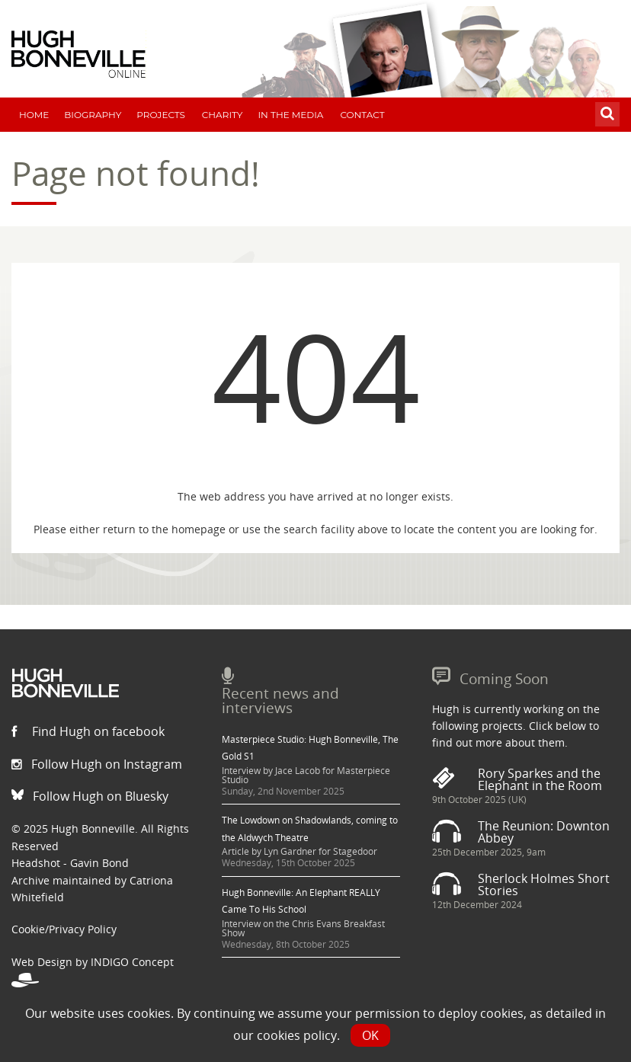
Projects (160, 114)
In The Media (290, 114)
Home (34, 114)
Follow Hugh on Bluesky (89, 796)
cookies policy (297, 1035)
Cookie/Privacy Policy (64, 929)
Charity (222, 114)
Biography (92, 114)
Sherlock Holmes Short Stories (544, 884)
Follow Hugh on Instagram (96, 764)
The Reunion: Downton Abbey (544, 832)
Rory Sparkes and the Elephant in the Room (540, 779)
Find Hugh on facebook (88, 731)
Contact (362, 114)
